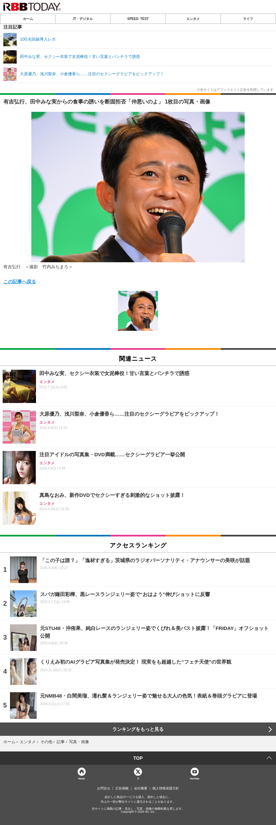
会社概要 (140, 788)
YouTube (194, 778)
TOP (138, 758)
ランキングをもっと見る (138, 729)
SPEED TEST (138, 18)
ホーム (28, 18)
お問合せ (103, 788)
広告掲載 (122, 788)
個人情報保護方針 (165, 788)
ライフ (248, 18)
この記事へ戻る (19, 281)
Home (81, 778)
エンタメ (193, 18)
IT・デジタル (83, 18)
